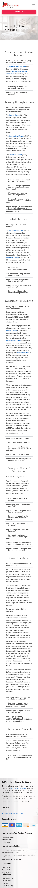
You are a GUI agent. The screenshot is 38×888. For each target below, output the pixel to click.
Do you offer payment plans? (19, 439)
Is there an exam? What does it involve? (19, 524)
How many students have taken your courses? (17, 87)
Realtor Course (14, 115)
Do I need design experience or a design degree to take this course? (18, 187)
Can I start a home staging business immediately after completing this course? (17, 704)
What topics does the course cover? (17, 225)
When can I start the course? (19, 443)
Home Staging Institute (17, 66)
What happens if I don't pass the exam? (18, 530)
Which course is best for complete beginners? (17, 194)
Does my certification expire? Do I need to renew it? (19, 549)
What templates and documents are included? (18, 268)
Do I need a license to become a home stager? (18, 564)
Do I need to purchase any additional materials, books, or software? (18, 448)
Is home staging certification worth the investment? (19, 698)
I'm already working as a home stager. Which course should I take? (18, 200)
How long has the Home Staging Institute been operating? (18, 61)
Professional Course (16, 136)
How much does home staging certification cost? (17, 307)
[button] (33, 5)
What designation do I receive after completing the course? (19, 543)
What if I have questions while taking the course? (19, 511)
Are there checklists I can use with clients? (19, 286)
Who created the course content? (17, 93)
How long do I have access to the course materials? (19, 459)
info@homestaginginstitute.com (12, 813)
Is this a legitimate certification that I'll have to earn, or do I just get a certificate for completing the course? (19, 718)
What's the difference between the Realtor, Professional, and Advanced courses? (18, 109)
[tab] (19, 62)
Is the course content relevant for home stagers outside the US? (19, 757)
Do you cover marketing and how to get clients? (19, 280)
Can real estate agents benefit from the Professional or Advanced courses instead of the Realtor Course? (19, 208)
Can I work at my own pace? (16, 477)
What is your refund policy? (18, 454)
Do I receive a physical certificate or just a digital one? (17, 536)
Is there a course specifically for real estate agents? (19, 180)
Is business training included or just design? (19, 274)
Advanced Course (15, 155)
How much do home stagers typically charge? (19, 711)
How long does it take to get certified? (19, 505)
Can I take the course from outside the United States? (16, 735)
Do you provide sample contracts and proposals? (18, 292)
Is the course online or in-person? (18, 499)
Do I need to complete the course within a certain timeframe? (17, 517)
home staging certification (18, 788)
